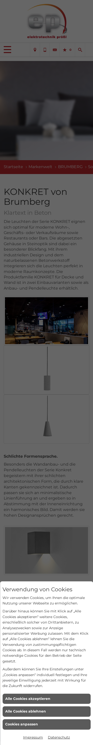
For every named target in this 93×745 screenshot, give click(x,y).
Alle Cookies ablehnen (25, 711)
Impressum (33, 737)
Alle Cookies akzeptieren (27, 698)
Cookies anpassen (21, 724)
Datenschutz (59, 737)
